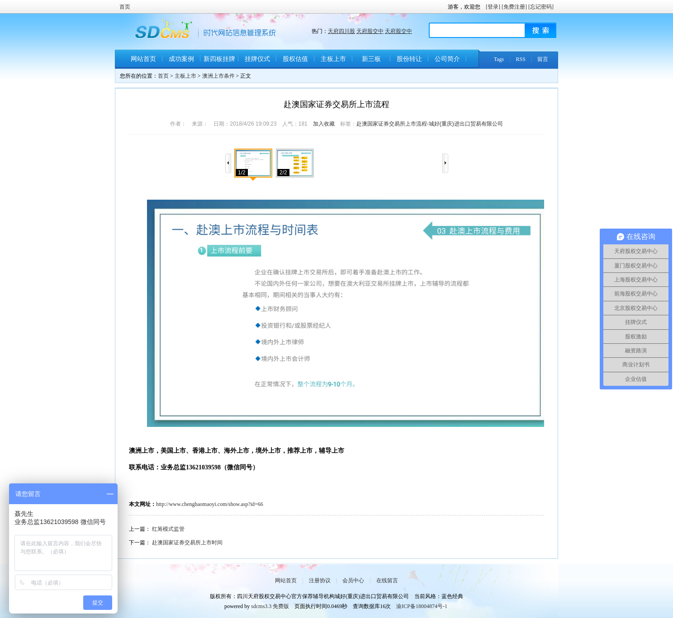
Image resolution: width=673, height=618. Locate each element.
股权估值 (295, 59)
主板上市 (333, 59)
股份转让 (409, 59)
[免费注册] (514, 7)
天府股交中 (370, 31)
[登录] (493, 7)
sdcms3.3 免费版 (270, 606)
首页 (124, 7)
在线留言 (387, 580)
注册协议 (320, 580)
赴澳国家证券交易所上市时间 (187, 542)
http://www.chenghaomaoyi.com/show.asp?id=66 (209, 504)
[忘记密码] (541, 7)
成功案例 (181, 59)
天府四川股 (341, 31)
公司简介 (447, 59)
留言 (542, 59)
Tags (499, 59)
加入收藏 (324, 124)
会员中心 (353, 580)
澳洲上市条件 (218, 76)
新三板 (371, 59)
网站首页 (143, 59)
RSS (521, 59)
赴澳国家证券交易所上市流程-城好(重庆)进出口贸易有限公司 (429, 124)
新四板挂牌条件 (219, 62)
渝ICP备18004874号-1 (421, 606)
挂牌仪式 (257, 59)
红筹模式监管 (168, 529)
